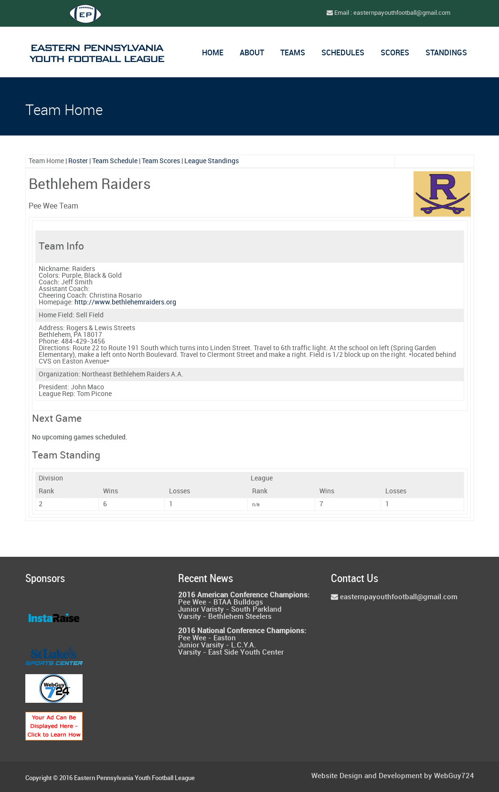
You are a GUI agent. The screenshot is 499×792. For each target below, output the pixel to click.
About (252, 53)
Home (212, 53)
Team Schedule (115, 161)
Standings (446, 53)
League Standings (211, 161)
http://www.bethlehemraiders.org (125, 302)
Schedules (342, 53)
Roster (78, 161)
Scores (395, 53)
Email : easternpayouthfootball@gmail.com (388, 13)
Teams (292, 53)
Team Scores (161, 161)
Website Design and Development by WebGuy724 (392, 776)
